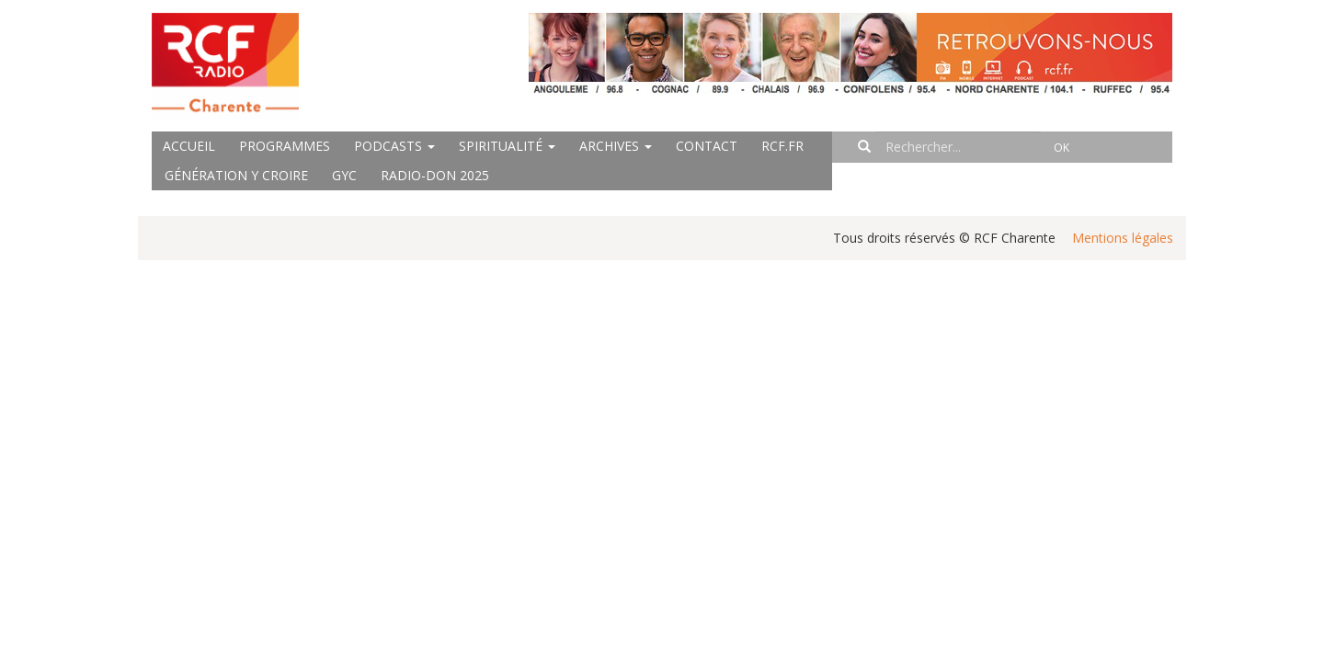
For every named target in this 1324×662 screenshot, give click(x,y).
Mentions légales (1122, 237)
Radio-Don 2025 (435, 175)
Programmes (284, 145)
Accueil (189, 145)
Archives (615, 145)
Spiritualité (507, 145)
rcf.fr (782, 145)
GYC (344, 175)
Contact (706, 145)
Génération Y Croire (236, 175)
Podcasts (394, 145)
